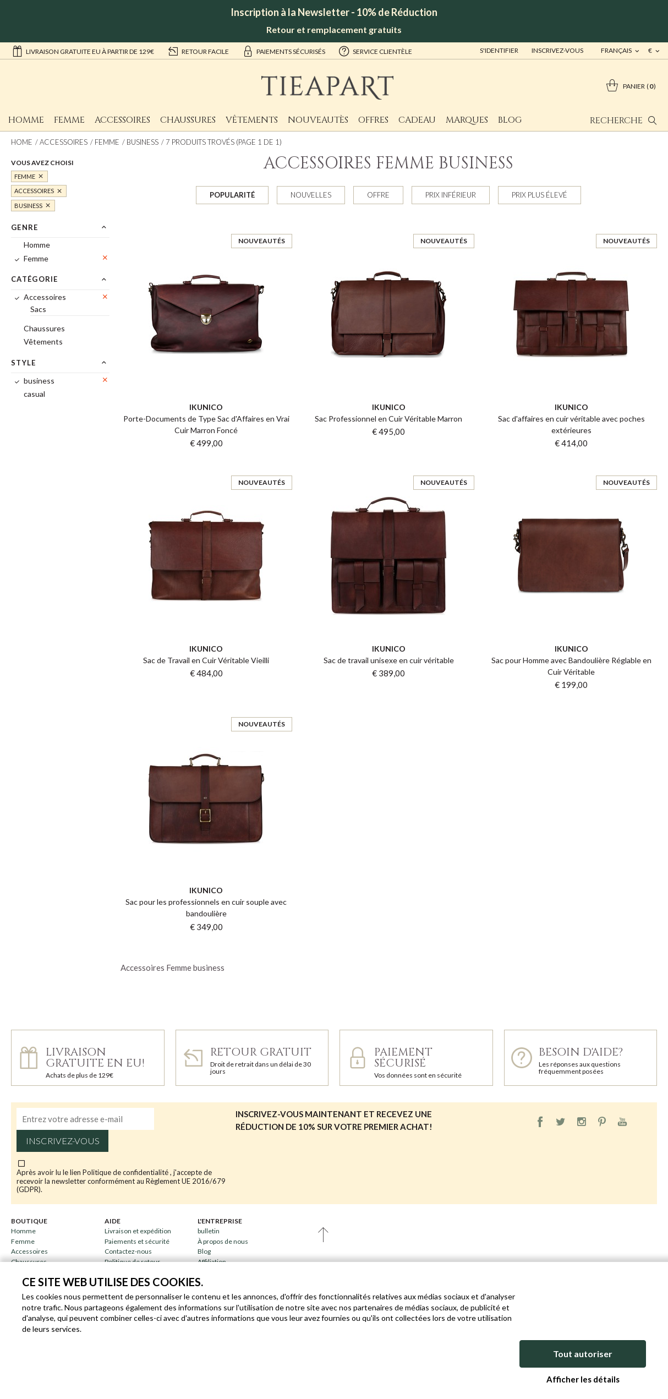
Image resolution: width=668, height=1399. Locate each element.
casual (34, 393)
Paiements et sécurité (137, 1241)
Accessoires (122, 120)
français (617, 50)
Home (21, 142)
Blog (510, 120)
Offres (373, 120)
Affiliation (212, 1262)
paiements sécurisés (283, 50)
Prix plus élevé (539, 194)
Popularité (232, 194)
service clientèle (375, 50)
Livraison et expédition (138, 1231)
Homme (26, 120)
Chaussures (188, 120)
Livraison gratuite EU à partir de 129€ (83, 50)
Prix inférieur (450, 194)
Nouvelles (311, 194)
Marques (467, 120)
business (142, 142)
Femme (69, 120)
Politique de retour (132, 1262)
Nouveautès (318, 120)
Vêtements (252, 120)
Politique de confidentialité (126, 1172)
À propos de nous (223, 1241)
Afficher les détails (583, 1379)
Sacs (38, 309)
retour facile (198, 50)
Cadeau (417, 120)
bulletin (209, 1231)
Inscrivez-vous (557, 50)
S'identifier (499, 50)
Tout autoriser (582, 1353)
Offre (378, 194)
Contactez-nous (128, 1251)
